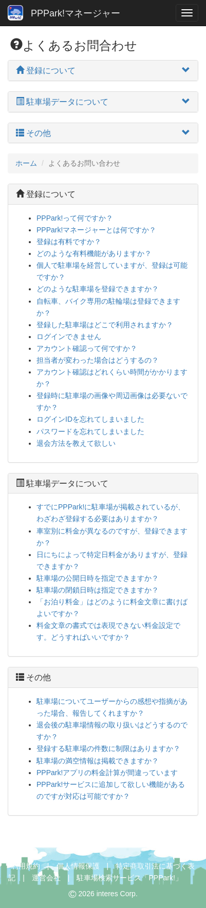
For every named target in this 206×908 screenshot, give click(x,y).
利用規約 (25, 866)
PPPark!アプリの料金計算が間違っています (107, 772)
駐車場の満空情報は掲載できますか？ (97, 761)
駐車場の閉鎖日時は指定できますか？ (97, 590)
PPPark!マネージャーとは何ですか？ (96, 230)
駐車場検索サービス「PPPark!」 (129, 878)
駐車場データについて (62, 483)
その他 (33, 677)
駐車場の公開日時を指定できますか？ (97, 578)
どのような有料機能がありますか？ (94, 253)
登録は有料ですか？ (68, 242)
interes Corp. (117, 894)
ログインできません (68, 336)
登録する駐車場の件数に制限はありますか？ (108, 748)
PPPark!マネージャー (64, 13)
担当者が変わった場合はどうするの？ (97, 360)
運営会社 (46, 878)
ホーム (26, 163)
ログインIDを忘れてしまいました (90, 419)
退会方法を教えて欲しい (76, 443)
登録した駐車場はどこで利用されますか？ (104, 325)
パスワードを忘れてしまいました (90, 431)
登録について (46, 194)
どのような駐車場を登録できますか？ (97, 289)
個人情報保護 (78, 866)
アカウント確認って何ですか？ (86, 348)
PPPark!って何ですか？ (74, 218)
